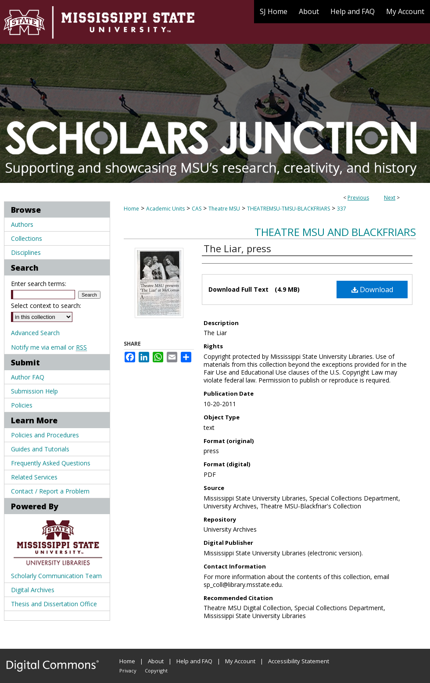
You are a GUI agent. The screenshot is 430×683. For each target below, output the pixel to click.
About (156, 661)
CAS (196, 208)
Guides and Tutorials (40, 449)
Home (131, 208)
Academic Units (165, 208)
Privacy (127, 670)
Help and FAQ (194, 661)
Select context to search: (46, 305)
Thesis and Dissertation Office (54, 604)
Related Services (34, 477)
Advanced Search (35, 333)
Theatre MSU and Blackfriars (335, 232)
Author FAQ (27, 377)
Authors (22, 224)
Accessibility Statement (298, 661)
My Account (240, 661)
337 (341, 208)
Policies (21, 405)
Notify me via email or (49, 347)
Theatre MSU (224, 208)
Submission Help (34, 391)
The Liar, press (237, 248)
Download (372, 289)
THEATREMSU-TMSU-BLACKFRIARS (288, 208)
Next (389, 197)
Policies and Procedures (45, 435)
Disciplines (26, 252)
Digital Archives (32, 590)
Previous (358, 197)
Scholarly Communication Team (56, 576)
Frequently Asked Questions (50, 463)
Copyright (156, 670)
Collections (26, 238)
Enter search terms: (38, 283)
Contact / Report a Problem (50, 491)
